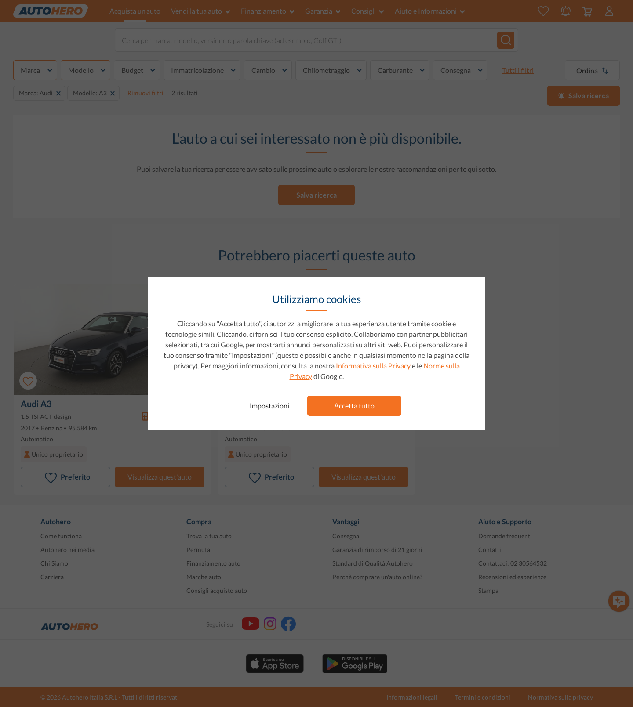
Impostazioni (269, 405)
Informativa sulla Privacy (373, 365)
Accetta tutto (354, 405)
